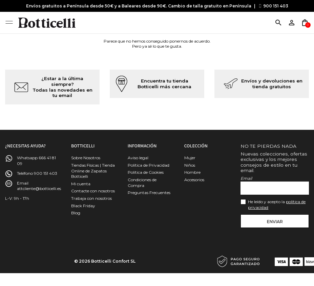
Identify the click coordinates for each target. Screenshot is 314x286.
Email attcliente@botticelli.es (39, 186)
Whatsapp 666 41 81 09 (36, 160)
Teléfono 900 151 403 (37, 173)
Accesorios (194, 179)
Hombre (192, 172)
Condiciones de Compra (142, 182)
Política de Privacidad (148, 165)
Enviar (275, 221)
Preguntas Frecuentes (149, 192)
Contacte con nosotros (93, 190)
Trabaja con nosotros (91, 198)
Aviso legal (138, 157)
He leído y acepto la (277, 204)
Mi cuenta (80, 183)
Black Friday (83, 205)
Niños (189, 165)
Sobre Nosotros (85, 157)
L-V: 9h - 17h (17, 198)
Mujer (189, 157)
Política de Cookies (146, 172)
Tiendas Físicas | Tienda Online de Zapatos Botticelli (93, 171)
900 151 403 (275, 5)
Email (246, 178)
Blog (75, 212)
